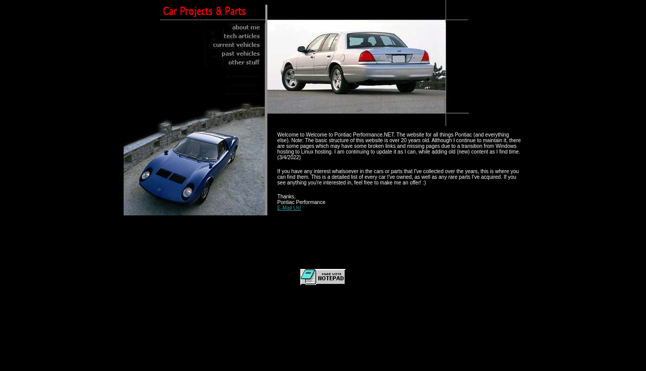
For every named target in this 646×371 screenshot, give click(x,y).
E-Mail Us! (289, 208)
